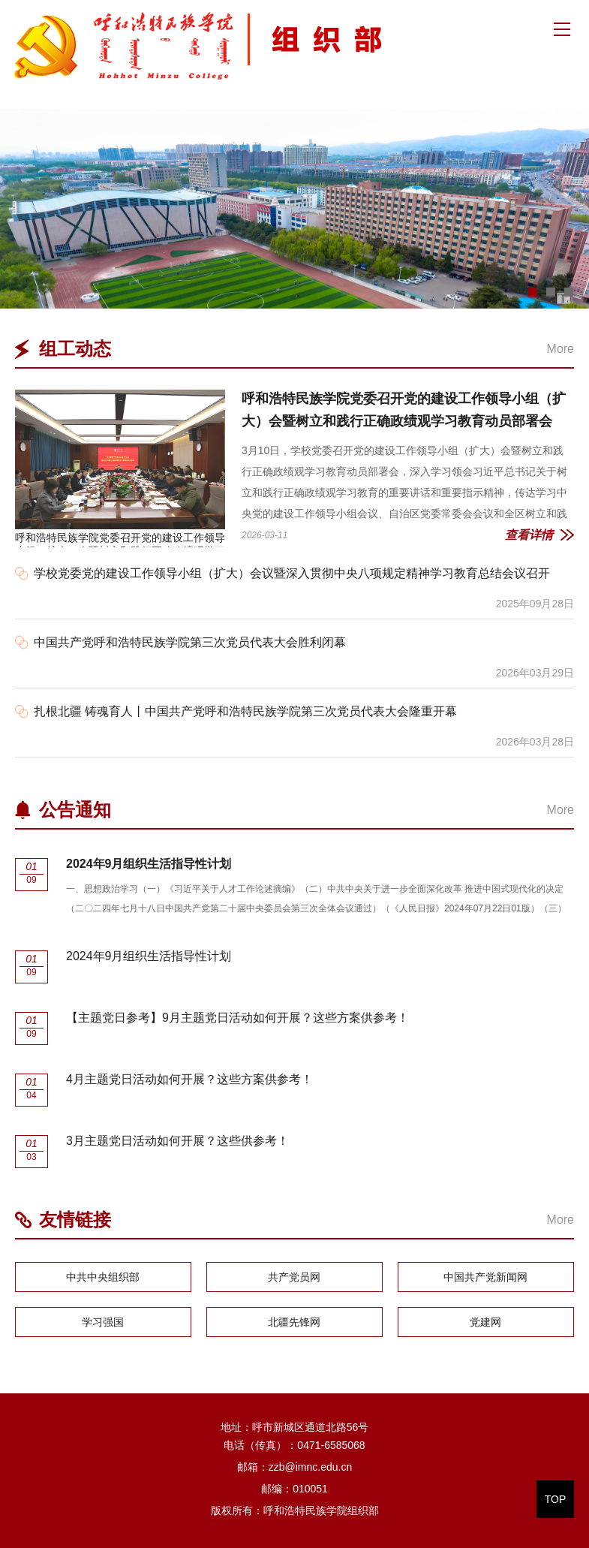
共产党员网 (294, 1277)
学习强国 (103, 1322)
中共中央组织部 (103, 1277)
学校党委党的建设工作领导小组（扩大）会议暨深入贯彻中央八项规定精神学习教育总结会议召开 (292, 573)
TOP (555, 1499)
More (560, 348)
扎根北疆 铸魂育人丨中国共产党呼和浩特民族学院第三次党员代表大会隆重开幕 (245, 711)
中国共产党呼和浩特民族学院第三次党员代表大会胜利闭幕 (190, 642)
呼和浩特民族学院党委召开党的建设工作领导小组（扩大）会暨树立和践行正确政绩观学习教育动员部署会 (120, 468)
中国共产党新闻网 (485, 1277)
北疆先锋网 (294, 1322)
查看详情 (529, 535)
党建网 (485, 1322)
